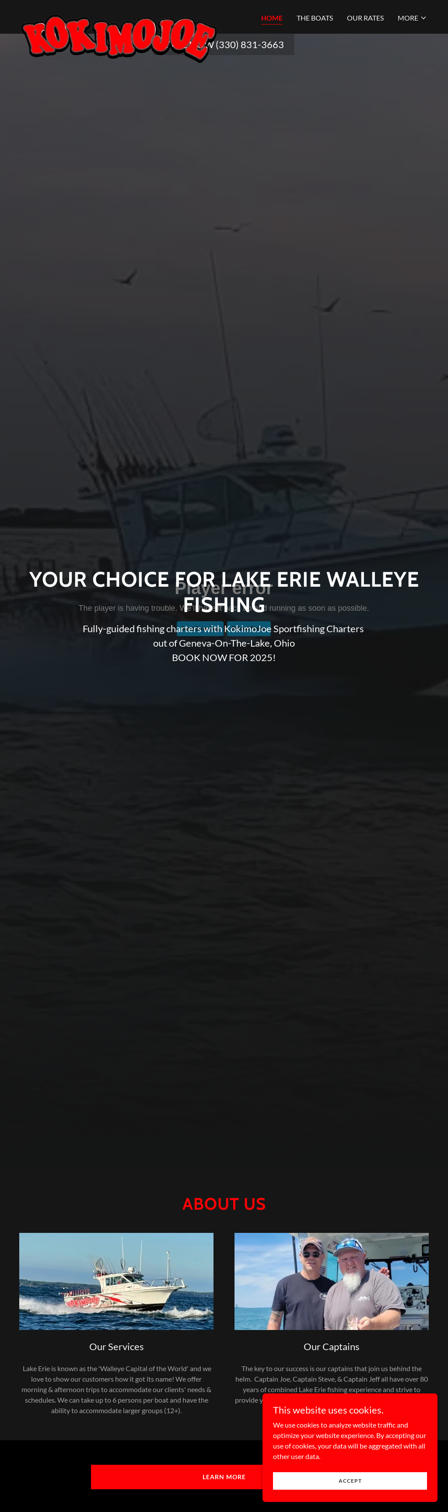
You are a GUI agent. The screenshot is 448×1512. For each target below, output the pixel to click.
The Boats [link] (315, 18)
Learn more (224, 1476)
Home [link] (272, 18)
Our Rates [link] (365, 18)
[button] (412, 18)
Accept (350, 1480)
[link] (119, 15)
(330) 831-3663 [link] (250, 44)
